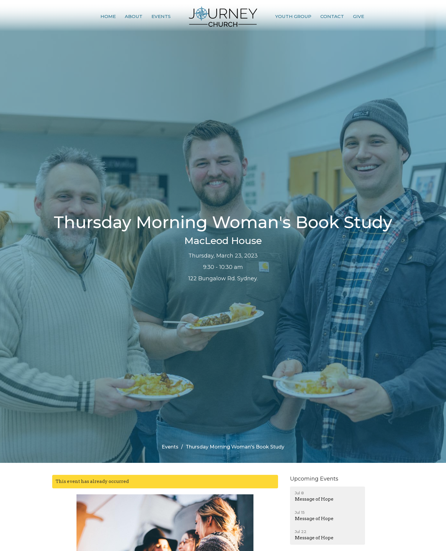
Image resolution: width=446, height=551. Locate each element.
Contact (332, 16)
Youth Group (293, 16)
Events (161, 16)
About (133, 16)
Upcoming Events (314, 478)
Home (108, 16)
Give (358, 16)
